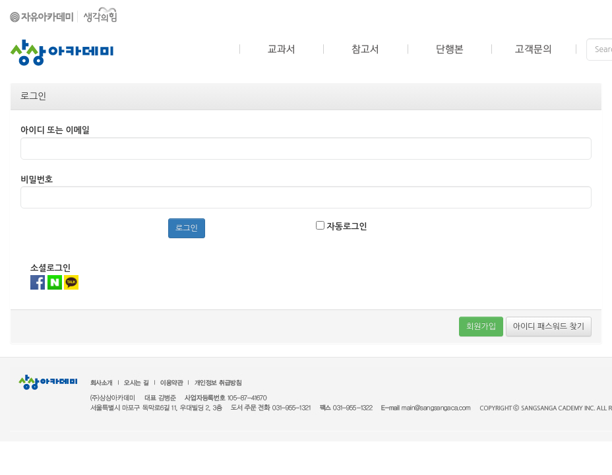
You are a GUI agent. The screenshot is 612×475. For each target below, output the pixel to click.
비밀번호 (36, 179)
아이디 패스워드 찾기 (548, 327)
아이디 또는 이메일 (55, 130)
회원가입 (481, 327)
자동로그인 (341, 226)
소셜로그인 (50, 268)
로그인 (186, 228)
